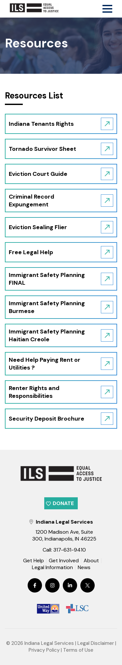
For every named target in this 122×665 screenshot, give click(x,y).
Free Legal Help (31, 252)
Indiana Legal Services (49, 643)
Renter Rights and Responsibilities (34, 392)
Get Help (33, 560)
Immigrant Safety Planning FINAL (47, 279)
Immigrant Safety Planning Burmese (47, 307)
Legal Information (52, 567)
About (91, 560)
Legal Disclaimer (95, 643)
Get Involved (64, 560)
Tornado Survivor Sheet (42, 149)
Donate (63, 503)
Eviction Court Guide (38, 174)
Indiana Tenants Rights (41, 124)
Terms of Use (78, 650)
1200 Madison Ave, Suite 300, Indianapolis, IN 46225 (64, 535)
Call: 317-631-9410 (64, 549)
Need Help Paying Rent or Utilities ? (44, 364)
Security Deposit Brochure (46, 419)
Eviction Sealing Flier (38, 227)
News (84, 568)
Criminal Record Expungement (31, 200)
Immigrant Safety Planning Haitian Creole (47, 335)
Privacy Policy (44, 650)
